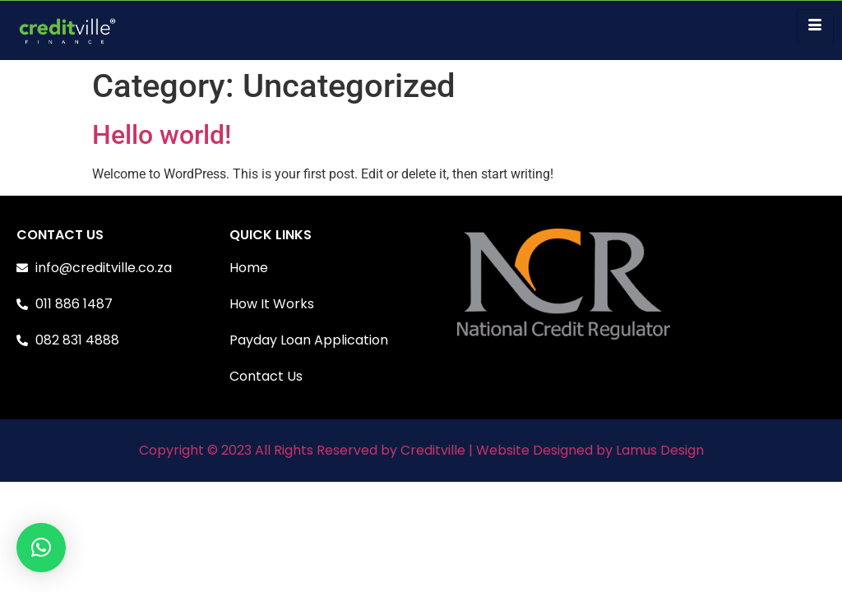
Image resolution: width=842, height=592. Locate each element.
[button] (41, 547)
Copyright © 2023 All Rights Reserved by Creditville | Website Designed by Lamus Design (421, 450)
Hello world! (161, 134)
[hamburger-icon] (815, 26)
